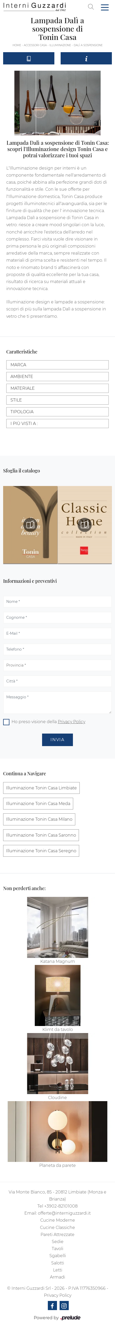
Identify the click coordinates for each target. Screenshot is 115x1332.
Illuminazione (60, 45)
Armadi (57, 1277)
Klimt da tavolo (57, 1029)
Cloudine (57, 1097)
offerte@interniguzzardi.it (64, 1213)
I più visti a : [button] (24, 423)
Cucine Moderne (57, 1220)
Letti (57, 1270)
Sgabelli (57, 1255)
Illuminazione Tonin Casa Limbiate (41, 787)
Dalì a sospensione (88, 45)
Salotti (57, 1263)
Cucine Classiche (57, 1227)
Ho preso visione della (48, 721)
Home (17, 45)
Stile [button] (16, 400)
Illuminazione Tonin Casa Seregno (41, 850)
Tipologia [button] (21, 411)
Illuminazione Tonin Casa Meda (38, 803)
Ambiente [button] (21, 376)
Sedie (58, 1241)
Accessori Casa (35, 45)
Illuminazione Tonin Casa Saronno (41, 835)
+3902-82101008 (61, 1206)
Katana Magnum (57, 961)
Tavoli (57, 1248)
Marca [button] (18, 364)
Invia (57, 739)
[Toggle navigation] (105, 7)
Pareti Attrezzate (57, 1234)
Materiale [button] (22, 388)
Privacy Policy (71, 721)
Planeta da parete (57, 1165)
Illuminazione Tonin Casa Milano (39, 819)
